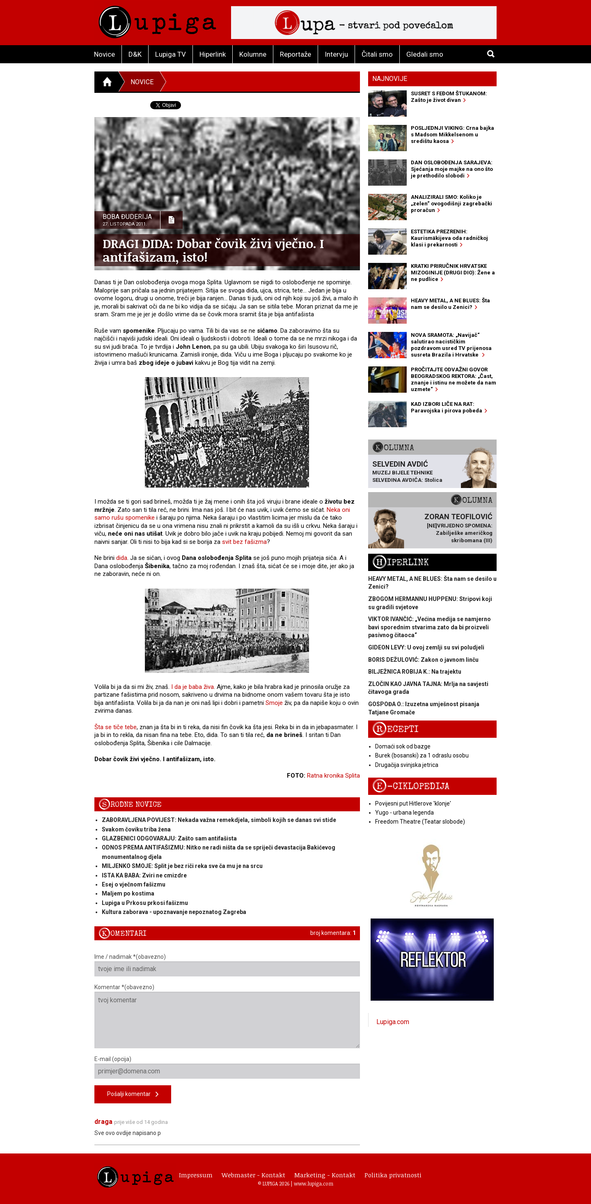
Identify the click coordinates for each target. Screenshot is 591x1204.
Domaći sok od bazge (403, 746)
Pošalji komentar (132, 1094)
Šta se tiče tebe (115, 727)
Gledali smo (424, 54)
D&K (135, 54)
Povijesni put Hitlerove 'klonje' (413, 803)
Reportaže (295, 54)
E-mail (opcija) (227, 1067)
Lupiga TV (170, 54)
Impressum (196, 1175)
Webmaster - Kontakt (253, 1175)
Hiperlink (212, 54)
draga (103, 1122)
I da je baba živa (192, 687)
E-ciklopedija (410, 786)
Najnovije (389, 79)
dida (121, 558)
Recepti (395, 729)
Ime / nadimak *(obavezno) (227, 964)
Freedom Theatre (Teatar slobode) (420, 821)
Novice (104, 54)
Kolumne (252, 54)
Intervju (336, 54)
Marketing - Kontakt (324, 1175)
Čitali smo (377, 54)
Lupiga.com (392, 1022)
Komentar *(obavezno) (227, 1016)
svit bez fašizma (244, 542)
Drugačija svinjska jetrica (406, 765)
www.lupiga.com (313, 1183)
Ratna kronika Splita (333, 775)
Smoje (274, 703)
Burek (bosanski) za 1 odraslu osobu (422, 755)
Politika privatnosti (392, 1175)
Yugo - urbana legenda (404, 812)
